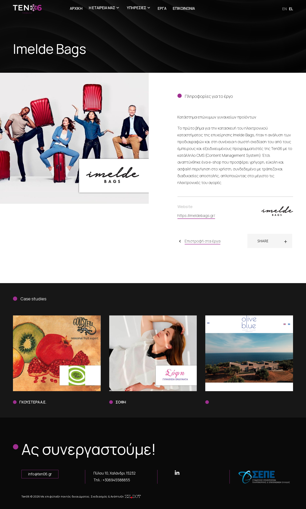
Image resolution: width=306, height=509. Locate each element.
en (284, 8)
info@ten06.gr (40, 474)
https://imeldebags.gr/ (196, 215)
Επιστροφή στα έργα (202, 241)
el (291, 8)
